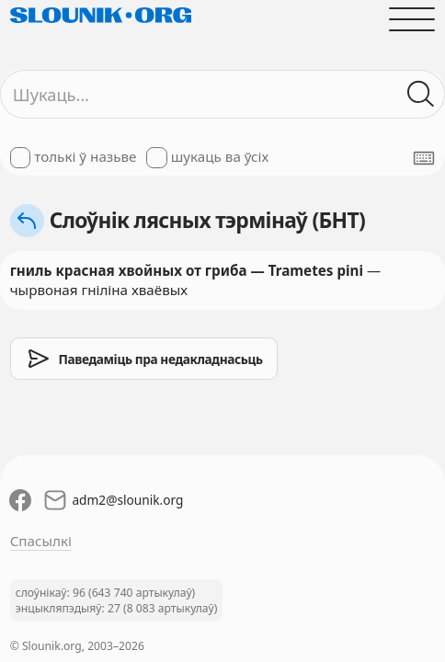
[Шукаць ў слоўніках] (421, 94)
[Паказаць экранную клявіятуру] (424, 158)
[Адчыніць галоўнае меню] (412, 19)
